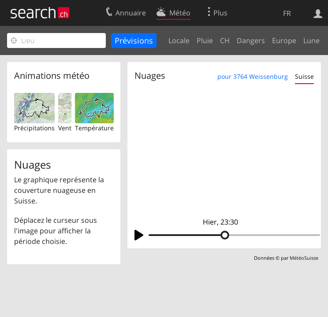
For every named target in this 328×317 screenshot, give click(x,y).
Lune (311, 40)
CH (225, 40)
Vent (64, 128)
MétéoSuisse (304, 257)
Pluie (205, 40)
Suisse (304, 76)
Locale (179, 40)
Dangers (251, 40)
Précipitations (34, 128)
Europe (284, 40)
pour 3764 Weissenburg (252, 76)
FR (287, 13)
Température (94, 128)
